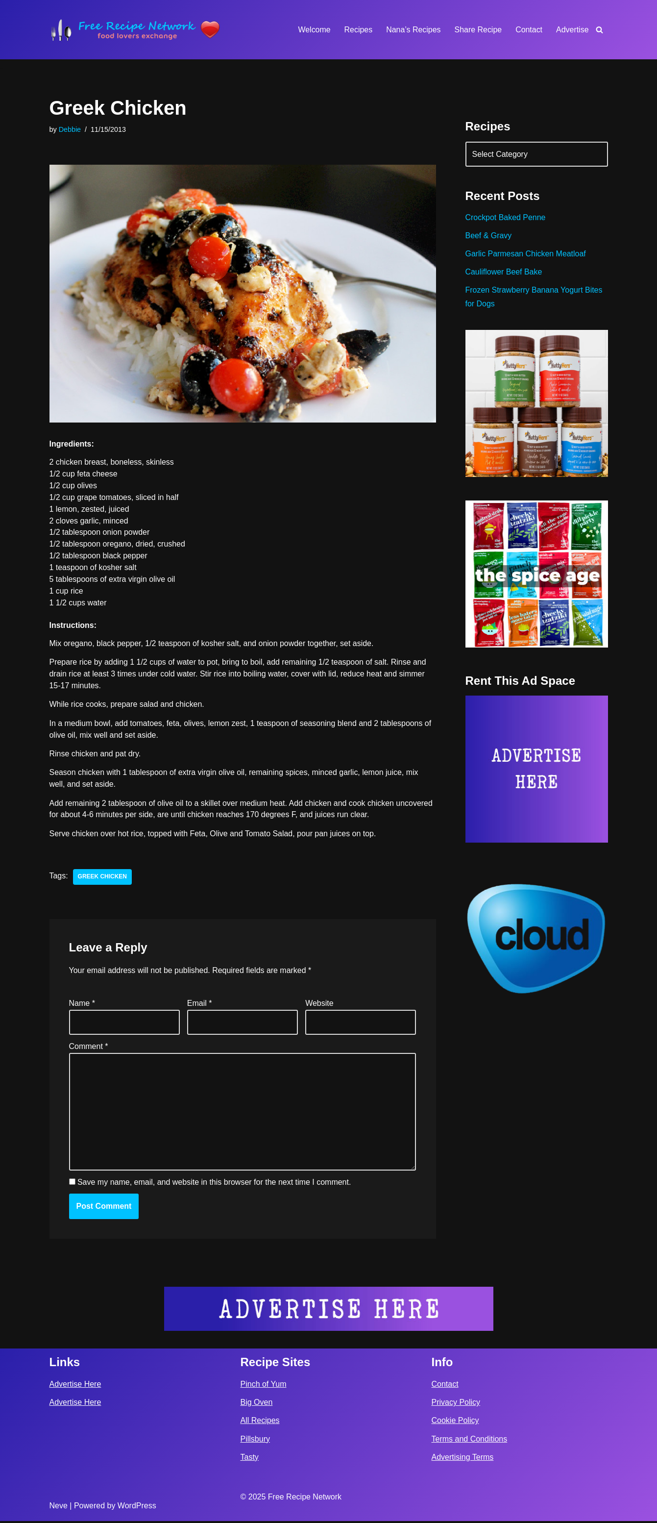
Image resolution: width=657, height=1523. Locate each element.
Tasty (250, 1459)
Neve (58, 1507)
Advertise (572, 29)
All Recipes (260, 1423)
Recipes (357, 29)
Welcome (313, 29)
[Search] (599, 29)
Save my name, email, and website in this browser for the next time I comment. (214, 1184)
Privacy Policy (456, 1404)
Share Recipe (478, 29)
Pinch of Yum (264, 1386)
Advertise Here (75, 1386)
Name (82, 1004)
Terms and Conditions (470, 1441)
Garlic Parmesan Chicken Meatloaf (525, 254)
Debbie (70, 129)
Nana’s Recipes (413, 29)
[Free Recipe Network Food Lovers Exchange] (135, 30)
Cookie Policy (455, 1423)
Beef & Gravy (488, 236)
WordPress (137, 1507)
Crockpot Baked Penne (505, 218)
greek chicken (102, 877)
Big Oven (257, 1404)
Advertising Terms (463, 1459)
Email (199, 1004)
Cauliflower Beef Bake (503, 272)
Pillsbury (255, 1441)
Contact (528, 29)
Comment (88, 1048)
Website (319, 1004)
